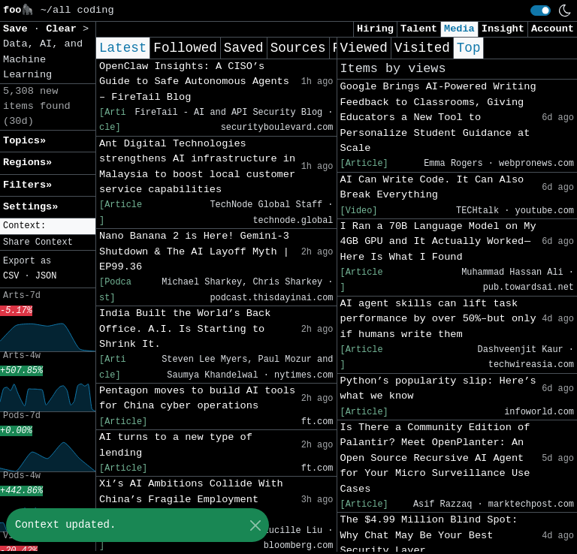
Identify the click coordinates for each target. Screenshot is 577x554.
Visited (422, 48)
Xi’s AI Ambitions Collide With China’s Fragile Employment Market (191, 499)
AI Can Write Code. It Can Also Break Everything (432, 187)
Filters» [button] (27, 185)
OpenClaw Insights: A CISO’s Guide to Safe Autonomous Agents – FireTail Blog (194, 82)
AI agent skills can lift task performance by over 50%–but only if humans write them (438, 319)
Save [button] (18, 29)
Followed (184, 48)
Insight (503, 29)
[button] (47, 226)
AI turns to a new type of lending (175, 445)
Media (459, 29)
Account (552, 29)
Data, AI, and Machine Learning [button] (43, 59)
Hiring (375, 29)
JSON (46, 276)
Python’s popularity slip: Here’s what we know (438, 388)
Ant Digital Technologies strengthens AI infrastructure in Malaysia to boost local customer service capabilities (197, 166)
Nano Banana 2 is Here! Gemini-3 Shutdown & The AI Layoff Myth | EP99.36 (194, 251)
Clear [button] (64, 29)
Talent (418, 29)
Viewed (364, 48)
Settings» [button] (30, 206)
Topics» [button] (24, 140)
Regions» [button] (27, 162)
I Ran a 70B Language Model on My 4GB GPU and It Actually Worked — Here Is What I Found (438, 242)
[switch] (540, 10)
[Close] (255, 525)
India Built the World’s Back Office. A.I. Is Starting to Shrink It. (184, 329)
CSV (11, 276)
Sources (298, 48)
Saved (244, 48)
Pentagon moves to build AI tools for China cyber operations (197, 398)
